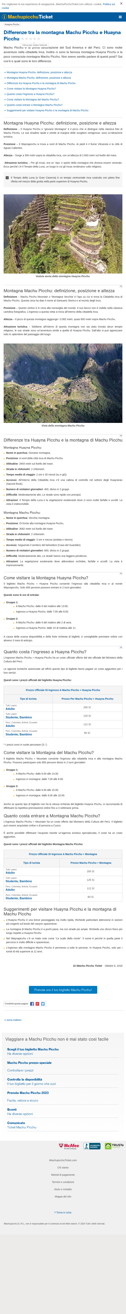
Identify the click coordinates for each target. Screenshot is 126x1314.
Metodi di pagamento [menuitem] (63, 1174)
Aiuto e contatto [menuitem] (63, 1189)
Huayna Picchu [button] (12, 24)
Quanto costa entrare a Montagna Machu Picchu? (35, 105)
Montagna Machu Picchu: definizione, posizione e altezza (39, 77)
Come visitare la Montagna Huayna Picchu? (31, 88)
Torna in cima (62, 1212)
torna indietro (14, 1020)
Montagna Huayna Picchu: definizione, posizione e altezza (39, 72)
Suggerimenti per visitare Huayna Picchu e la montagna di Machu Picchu (47, 110)
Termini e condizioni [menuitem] (63, 1182)
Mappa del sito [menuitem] (63, 1196)
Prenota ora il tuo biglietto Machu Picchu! (63, 990)
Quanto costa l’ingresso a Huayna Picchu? (30, 94)
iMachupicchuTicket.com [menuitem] (63, 1160)
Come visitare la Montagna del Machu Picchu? (33, 99)
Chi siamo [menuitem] (63, 1167)
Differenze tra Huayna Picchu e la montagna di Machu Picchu (41, 83)
